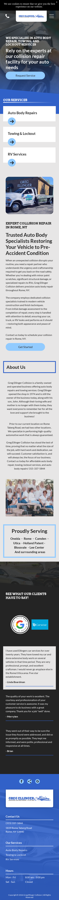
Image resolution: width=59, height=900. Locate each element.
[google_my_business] (37, 781)
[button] (51, 15)
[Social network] (29, 781)
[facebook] (21, 781)
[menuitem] (29, 850)
